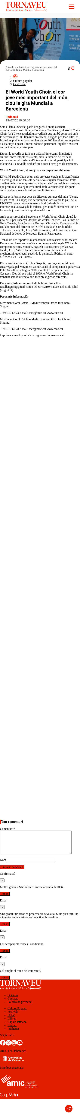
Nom (3, 864)
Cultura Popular (17, 1012)
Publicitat (13, 1033)
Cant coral (19, 84)
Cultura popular (22, 80)
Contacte (13, 1003)
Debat (11, 1019)
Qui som (13, 999)
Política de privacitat (20, 1006)
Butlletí (12, 1029)
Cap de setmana (17, 1026)
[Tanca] (2, 885)
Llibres (12, 1023)
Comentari (7, 828)
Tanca (5, 898)
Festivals (13, 1016)
